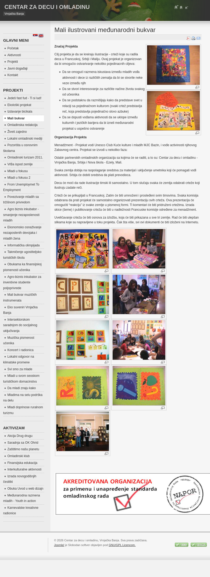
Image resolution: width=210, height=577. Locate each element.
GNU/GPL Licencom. (122, 545)
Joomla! (59, 545)
